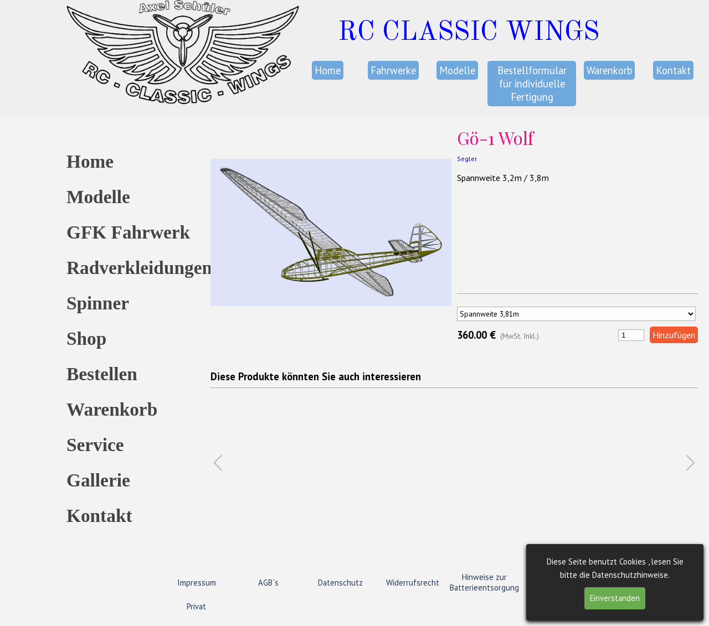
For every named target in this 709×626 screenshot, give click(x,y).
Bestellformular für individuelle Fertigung (532, 84)
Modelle (457, 70)
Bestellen (101, 374)
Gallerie (98, 480)
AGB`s (268, 582)
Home (328, 70)
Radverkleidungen (139, 267)
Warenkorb (609, 70)
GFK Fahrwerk (128, 232)
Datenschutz (340, 582)
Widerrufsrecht (412, 582)
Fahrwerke (393, 70)
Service (95, 444)
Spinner (97, 303)
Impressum (196, 582)
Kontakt (673, 70)
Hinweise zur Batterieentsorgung (484, 582)
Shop (86, 338)
